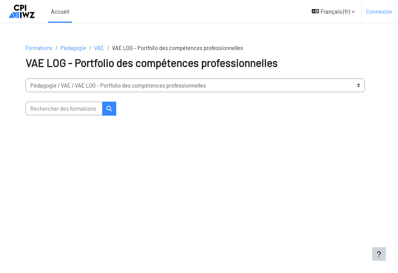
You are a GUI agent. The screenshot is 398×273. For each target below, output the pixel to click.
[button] (333, 11)
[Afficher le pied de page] (379, 254)
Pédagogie (75, 48)
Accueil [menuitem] (60, 11)
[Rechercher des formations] (65, 109)
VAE (101, 48)
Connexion (379, 11)
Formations (40, 48)
